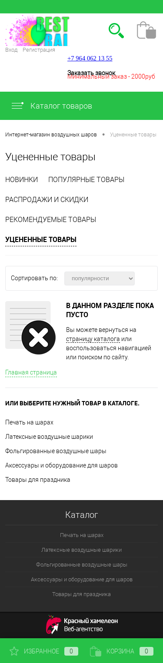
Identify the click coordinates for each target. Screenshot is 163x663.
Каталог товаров (51, 105)
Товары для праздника (37, 479)
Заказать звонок (91, 73)
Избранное (44, 651)
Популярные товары (86, 180)
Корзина (121, 651)
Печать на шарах (29, 422)
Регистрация (39, 49)
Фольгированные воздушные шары (55, 451)
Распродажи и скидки (46, 200)
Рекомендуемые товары (50, 219)
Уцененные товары (41, 239)
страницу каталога (93, 338)
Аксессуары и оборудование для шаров (61, 465)
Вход (11, 49)
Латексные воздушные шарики (49, 436)
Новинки (21, 180)
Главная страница (31, 372)
